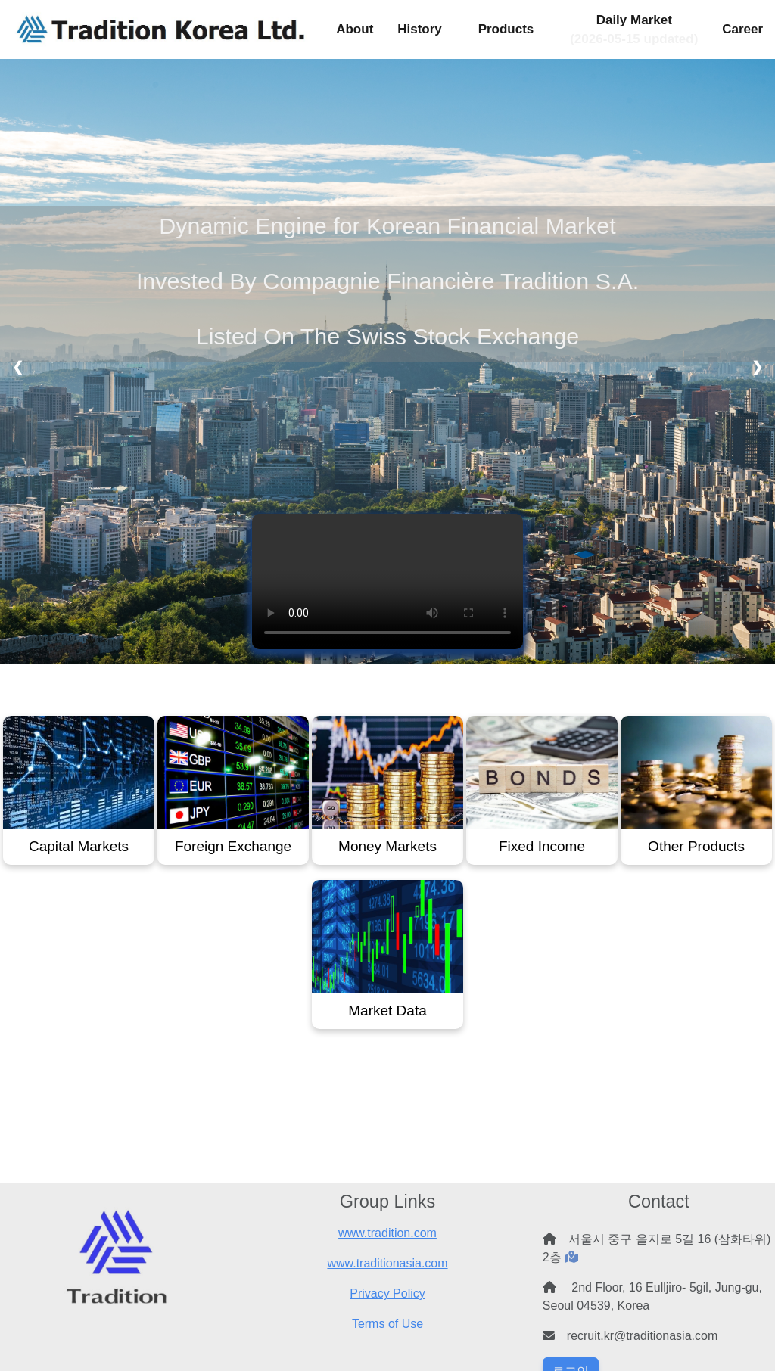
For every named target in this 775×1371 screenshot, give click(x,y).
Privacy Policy (387, 1293)
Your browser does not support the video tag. (387, 581)
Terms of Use (387, 1323)
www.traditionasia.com (387, 1263)
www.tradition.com (387, 1232)
